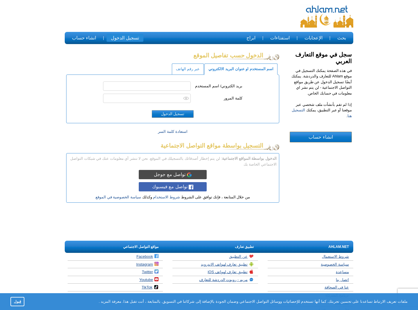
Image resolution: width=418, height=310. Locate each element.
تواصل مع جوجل (172, 174)
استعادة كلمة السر (172, 131)
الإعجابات (313, 37)
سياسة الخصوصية (335, 264)
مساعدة (342, 272)
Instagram (147, 264)
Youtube (148, 279)
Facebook (147, 256)
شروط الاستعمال (335, 256)
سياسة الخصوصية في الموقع (118, 197)
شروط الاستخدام (166, 197)
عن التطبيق (241, 256)
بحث (341, 37)
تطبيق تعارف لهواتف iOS (231, 271)
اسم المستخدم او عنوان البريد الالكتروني (240, 69)
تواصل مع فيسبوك (172, 186)
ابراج (250, 37)
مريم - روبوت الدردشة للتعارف (226, 279)
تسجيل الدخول (125, 37)
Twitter (150, 271)
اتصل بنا (342, 280)
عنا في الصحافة (337, 287)
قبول (17, 301)
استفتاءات (280, 37)
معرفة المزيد (110, 301)
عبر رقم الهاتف (188, 69)
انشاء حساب (84, 37)
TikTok (150, 287)
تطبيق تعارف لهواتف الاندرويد (227, 264)
